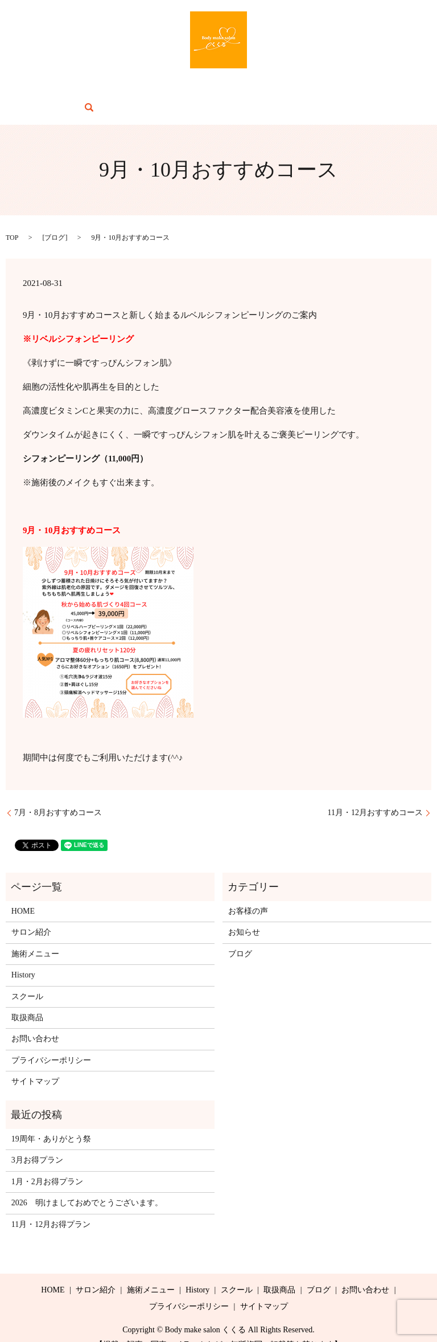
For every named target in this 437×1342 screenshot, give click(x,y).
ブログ (308, 91)
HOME (41, 91)
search (398, 90)
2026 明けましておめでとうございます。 (87, 1185)
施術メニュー (139, 91)
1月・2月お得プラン (47, 1164)
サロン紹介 (85, 91)
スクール (226, 91)
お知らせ (244, 915)
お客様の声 (248, 893)
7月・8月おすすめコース (58, 795)
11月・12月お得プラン (50, 1206)
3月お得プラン (37, 1143)
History (187, 91)
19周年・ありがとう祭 (51, 1121)
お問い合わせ (354, 91)
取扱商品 (269, 91)
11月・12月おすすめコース (375, 795)
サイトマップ (35, 1063)
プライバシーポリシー (51, 1042)
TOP (12, 220)
